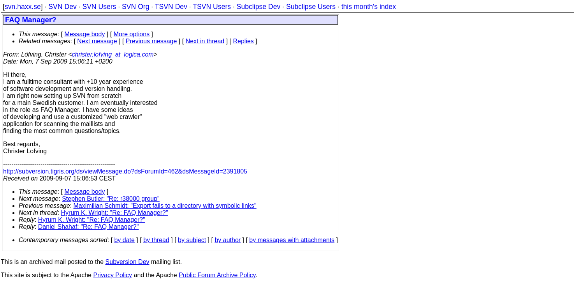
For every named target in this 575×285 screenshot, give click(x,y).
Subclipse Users (311, 7)
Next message (97, 41)
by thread (156, 240)
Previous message (151, 41)
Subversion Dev (127, 261)
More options (132, 34)
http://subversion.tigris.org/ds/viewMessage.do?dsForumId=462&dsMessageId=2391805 (125, 171)
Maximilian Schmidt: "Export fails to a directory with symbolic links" (165, 205)
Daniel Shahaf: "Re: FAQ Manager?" (88, 226)
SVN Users (99, 7)
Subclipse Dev (258, 7)
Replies (243, 41)
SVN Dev (62, 7)
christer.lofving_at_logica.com (113, 54)
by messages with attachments (291, 240)
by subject (192, 240)
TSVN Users (212, 7)
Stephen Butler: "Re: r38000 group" (111, 198)
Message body (84, 34)
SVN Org (135, 7)
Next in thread (205, 41)
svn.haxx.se (23, 7)
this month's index (368, 7)
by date (124, 240)
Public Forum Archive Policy (217, 275)
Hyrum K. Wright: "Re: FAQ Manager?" (114, 212)
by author (228, 240)
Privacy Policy (112, 275)
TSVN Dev (171, 7)
